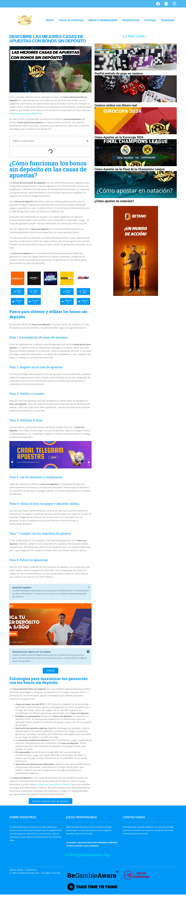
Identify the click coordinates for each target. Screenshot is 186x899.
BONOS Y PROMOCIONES (102, 20)
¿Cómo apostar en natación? (114, 201)
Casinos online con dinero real (116, 105)
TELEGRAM (167, 20)
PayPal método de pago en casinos (119, 73)
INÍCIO (50, 20)
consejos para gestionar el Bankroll (54, 784)
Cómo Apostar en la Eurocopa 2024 (119, 137)
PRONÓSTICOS (130, 20)
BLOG (20, 869)
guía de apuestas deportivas (28, 113)
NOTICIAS (150, 20)
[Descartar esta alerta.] (89, 587)
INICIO (12, 869)
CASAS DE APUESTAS (71, 20)
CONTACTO (31, 869)
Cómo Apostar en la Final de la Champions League (130, 169)
